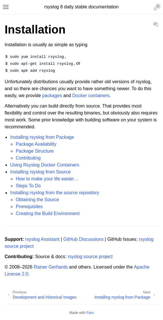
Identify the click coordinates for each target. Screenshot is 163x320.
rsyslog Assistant (42, 239)
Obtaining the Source (37, 199)
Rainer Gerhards (51, 266)
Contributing (28, 158)
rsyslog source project (90, 256)
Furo (90, 313)
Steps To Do (28, 185)
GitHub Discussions (83, 239)
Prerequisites (29, 206)
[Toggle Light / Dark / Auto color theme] (157, 6)
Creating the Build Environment (47, 213)
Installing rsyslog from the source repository (54, 192)
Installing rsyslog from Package (42, 137)
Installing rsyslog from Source (40, 171)
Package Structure (35, 151)
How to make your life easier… (47, 178)
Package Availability (36, 144)
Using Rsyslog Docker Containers (44, 164)
